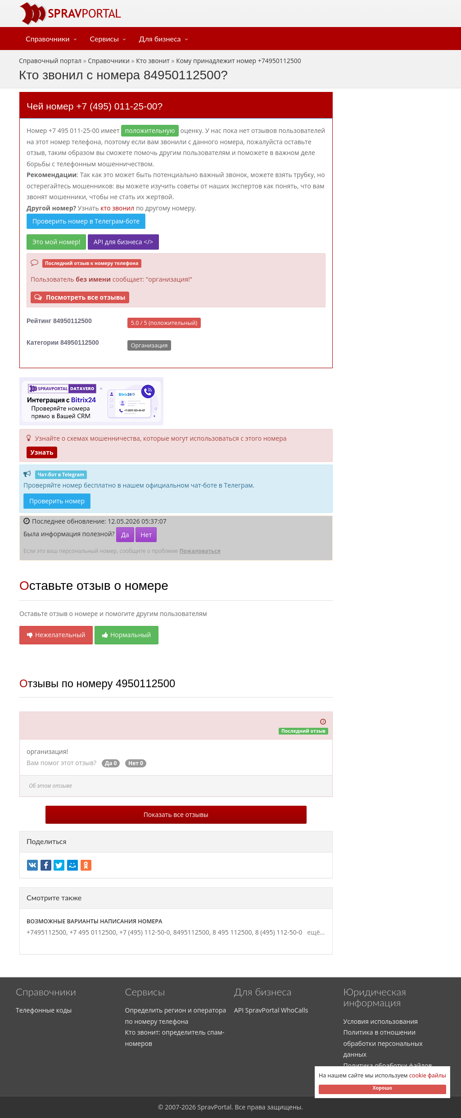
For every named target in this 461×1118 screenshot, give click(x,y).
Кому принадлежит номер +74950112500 (238, 60)
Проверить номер (57, 501)
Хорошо (382, 1088)
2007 (172, 1107)
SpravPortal (215, 1107)
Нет (146, 534)
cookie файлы (427, 1075)
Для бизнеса (160, 38)
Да (125, 534)
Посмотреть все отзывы (79, 297)
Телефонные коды (44, 1010)
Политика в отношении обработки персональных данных (383, 1043)
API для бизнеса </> (123, 241)
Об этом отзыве (50, 785)
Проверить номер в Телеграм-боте (86, 221)
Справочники (48, 38)
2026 (188, 1107)
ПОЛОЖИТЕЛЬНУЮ (150, 130)
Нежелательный (56, 634)
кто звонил (117, 208)
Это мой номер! (56, 241)
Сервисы (104, 38)
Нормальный (126, 634)
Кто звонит (153, 60)
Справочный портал (50, 60)
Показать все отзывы (176, 814)
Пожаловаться (199, 551)
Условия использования (380, 1021)
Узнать (41, 452)
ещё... (314, 932)
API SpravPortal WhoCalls (271, 1010)
